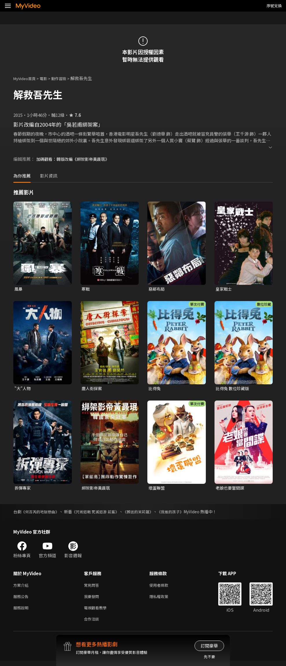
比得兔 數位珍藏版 (233, 389)
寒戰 (86, 289)
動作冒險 (65, 78)
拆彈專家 (23, 489)
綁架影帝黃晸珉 (97, 489)
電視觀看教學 (97, 611)
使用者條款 (164, 587)
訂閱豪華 (209, 646)
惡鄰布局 (157, 289)
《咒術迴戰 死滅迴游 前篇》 (100, 513)
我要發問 (92, 599)
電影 (48, 78)
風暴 (18, 289)
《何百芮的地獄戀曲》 (41, 513)
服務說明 (22, 611)
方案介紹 (22, 587)
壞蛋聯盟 (157, 489)
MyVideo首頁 (26, 78)
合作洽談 (92, 624)
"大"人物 (23, 389)
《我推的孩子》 (180, 513)
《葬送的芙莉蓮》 (145, 513)
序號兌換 (274, 5)
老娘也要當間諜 (231, 489)
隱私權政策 (164, 599)
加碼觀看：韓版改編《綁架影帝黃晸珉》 (75, 159)
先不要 (209, 656)
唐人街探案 (92, 389)
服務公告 (22, 599)
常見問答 (92, 587)
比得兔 (155, 389)
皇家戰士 (224, 289)
